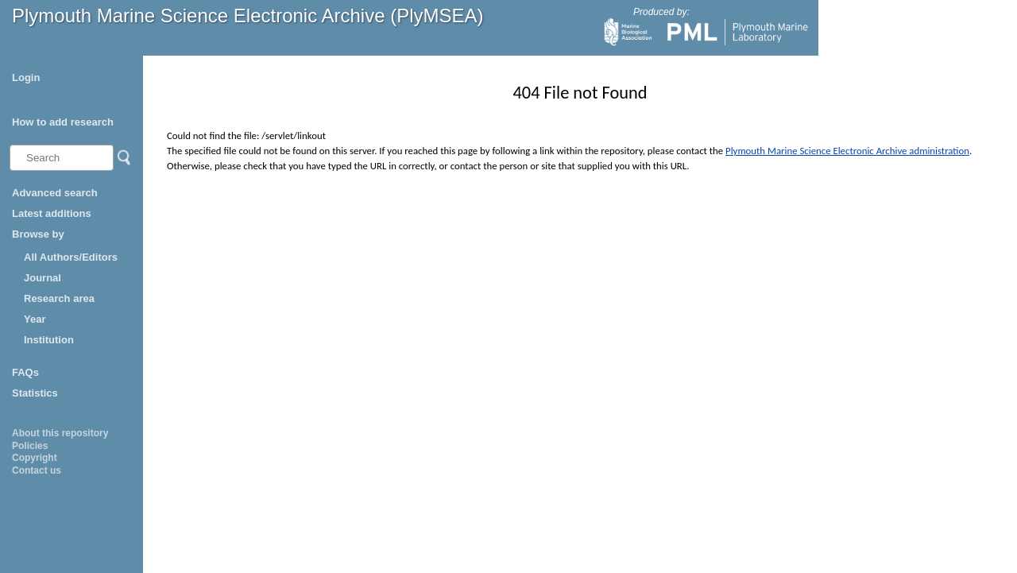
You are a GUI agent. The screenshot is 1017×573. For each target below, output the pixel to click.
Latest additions (51, 213)
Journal (42, 278)
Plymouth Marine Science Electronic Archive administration (847, 151)
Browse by (38, 234)
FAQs (25, 372)
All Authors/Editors (71, 257)
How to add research (63, 122)
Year (34, 319)
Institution (49, 340)
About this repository (60, 433)
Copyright (34, 457)
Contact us (36, 470)
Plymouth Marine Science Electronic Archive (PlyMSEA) (248, 15)
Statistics (35, 393)
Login (26, 77)
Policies (30, 445)
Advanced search (55, 193)
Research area (59, 298)
